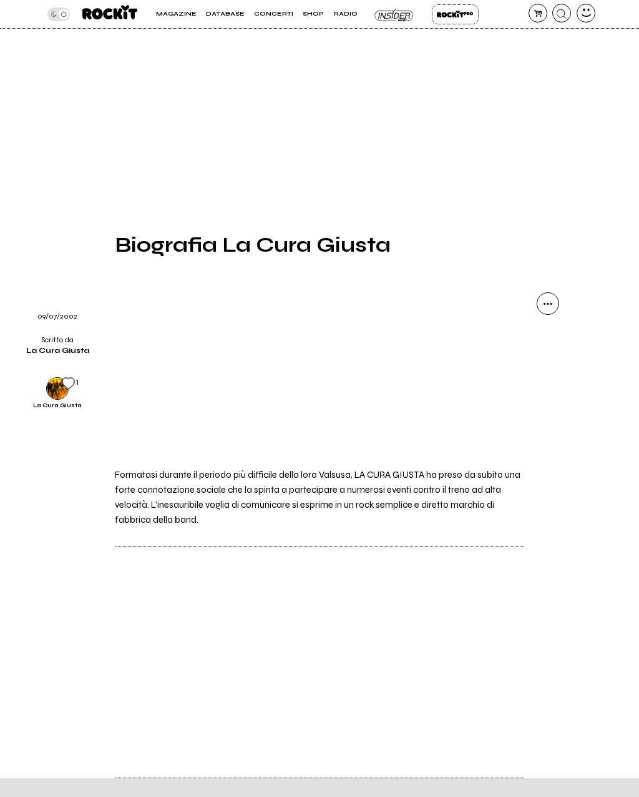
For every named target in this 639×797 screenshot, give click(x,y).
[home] (109, 14)
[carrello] (538, 13)
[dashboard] (586, 13)
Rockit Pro (455, 14)
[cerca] (561, 13)
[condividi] (548, 303)
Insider (394, 14)
